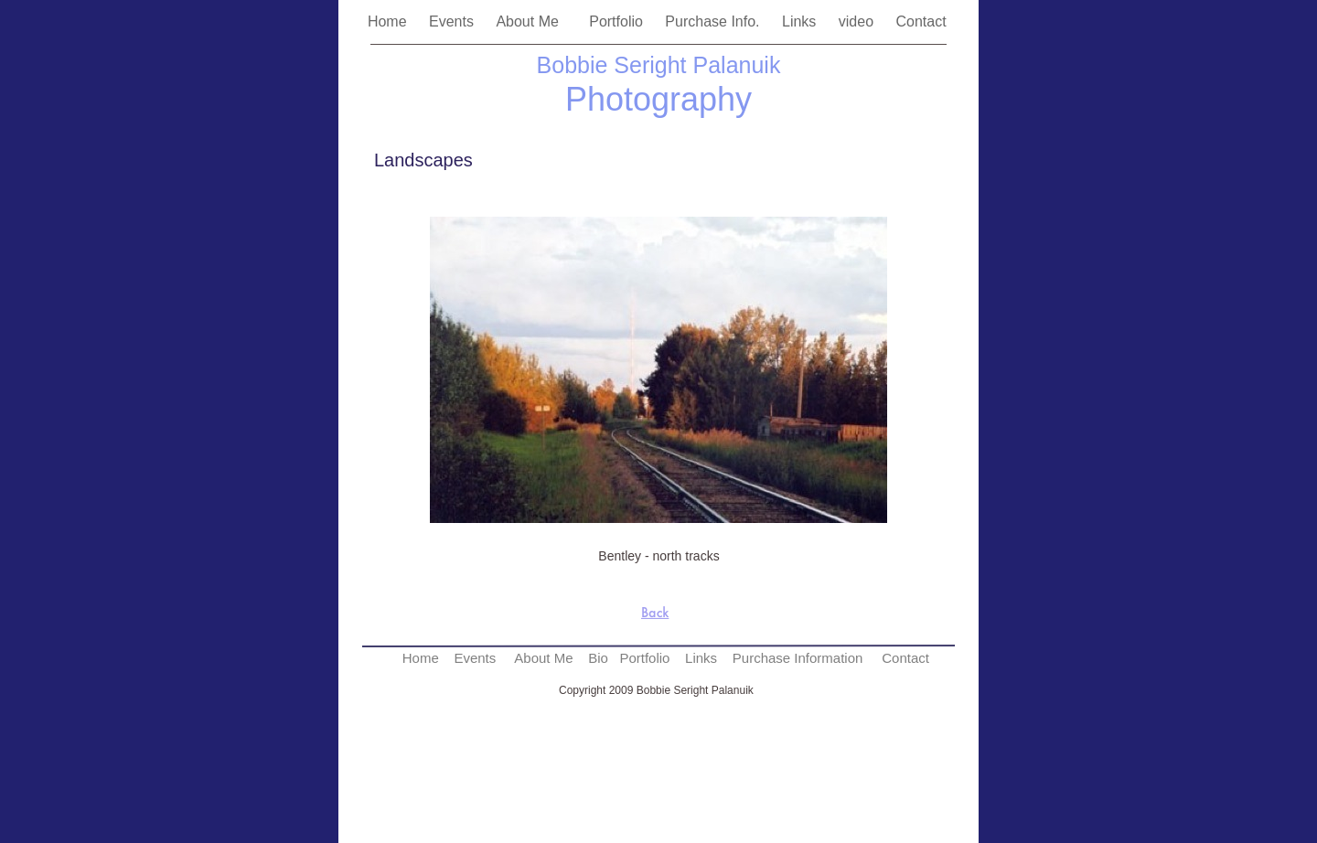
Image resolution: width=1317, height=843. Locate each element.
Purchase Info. (714, 21)
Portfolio (618, 21)
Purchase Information (798, 658)
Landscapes (423, 160)
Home (389, 21)
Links (801, 21)
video (858, 21)
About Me (533, 21)
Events (453, 21)
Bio (598, 658)
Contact (922, 21)
